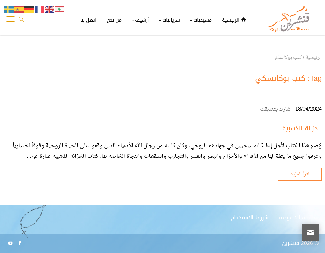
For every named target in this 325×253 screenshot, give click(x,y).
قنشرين (290, 243)
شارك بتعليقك (275, 109)
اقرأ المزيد (299, 174)
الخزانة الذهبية (302, 128)
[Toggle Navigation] (10, 21)
